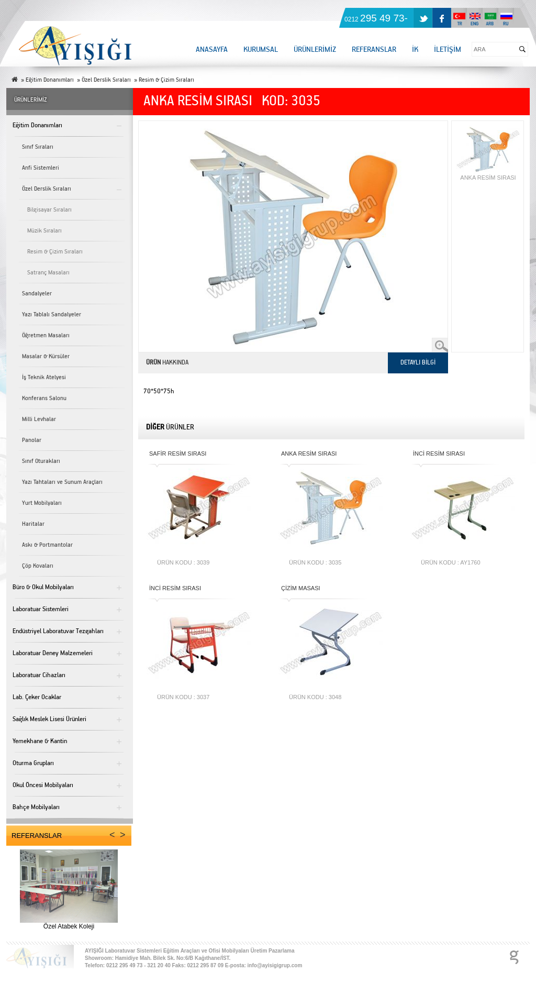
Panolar (31, 440)
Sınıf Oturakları (41, 461)
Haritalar (33, 524)
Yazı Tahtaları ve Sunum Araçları (62, 482)
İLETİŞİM (447, 49)
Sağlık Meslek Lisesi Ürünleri (49, 719)
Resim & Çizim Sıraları (55, 251)
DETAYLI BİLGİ (418, 363)
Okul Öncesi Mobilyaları (43, 785)
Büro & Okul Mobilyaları (43, 587)
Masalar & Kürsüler (46, 356)
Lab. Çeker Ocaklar (37, 697)
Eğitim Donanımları (37, 125)
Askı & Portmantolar (47, 544)
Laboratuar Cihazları (39, 675)
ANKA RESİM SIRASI (488, 153)
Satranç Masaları (48, 272)
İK (415, 49)
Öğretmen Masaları (46, 335)
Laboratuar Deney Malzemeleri (53, 653)
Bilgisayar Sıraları (49, 209)
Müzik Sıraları (44, 230)
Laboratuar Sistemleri (41, 609)
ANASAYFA (212, 49)
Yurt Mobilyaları (42, 503)
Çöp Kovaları (37, 565)
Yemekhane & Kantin (40, 741)
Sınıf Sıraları (37, 146)
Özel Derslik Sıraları (46, 188)
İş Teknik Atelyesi (44, 377)
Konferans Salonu (44, 398)
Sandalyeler (37, 293)
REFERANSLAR (374, 49)
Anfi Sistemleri (40, 167)
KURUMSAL (260, 49)
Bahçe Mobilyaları (36, 807)
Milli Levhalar (39, 419)
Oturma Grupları (33, 763)
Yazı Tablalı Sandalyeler (51, 314)
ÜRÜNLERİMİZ (315, 49)
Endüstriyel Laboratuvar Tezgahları (58, 631)
